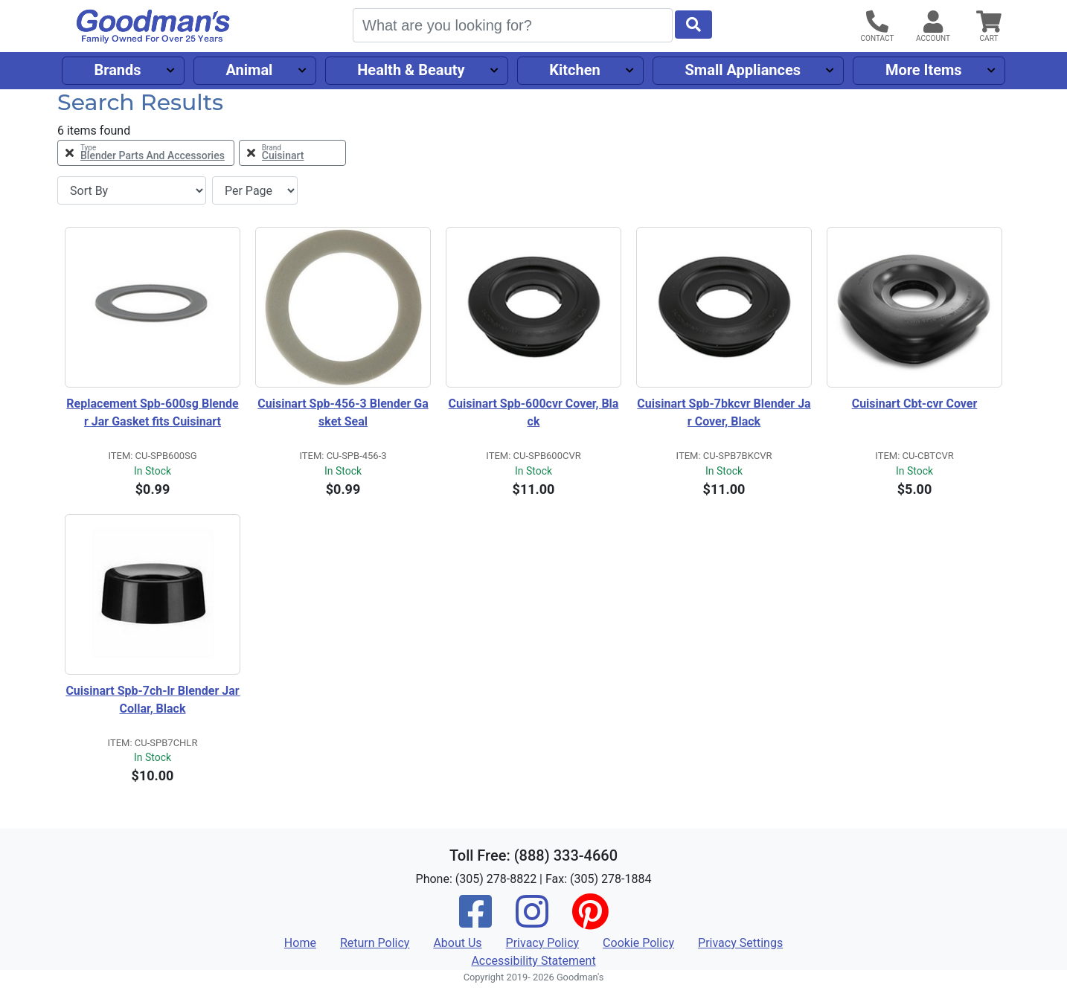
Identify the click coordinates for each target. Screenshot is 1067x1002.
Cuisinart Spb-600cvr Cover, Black (534, 412)
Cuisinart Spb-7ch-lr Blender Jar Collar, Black (152, 700)
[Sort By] (131, 190)
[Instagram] (532, 921)
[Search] (513, 25)
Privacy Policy (543, 943)
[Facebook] (475, 921)
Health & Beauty (410, 70)
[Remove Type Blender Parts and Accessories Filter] (145, 153)
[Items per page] (255, 190)
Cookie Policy (638, 943)
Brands (117, 70)
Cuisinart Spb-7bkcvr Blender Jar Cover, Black (723, 412)
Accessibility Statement (533, 961)
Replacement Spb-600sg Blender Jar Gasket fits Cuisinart (152, 412)
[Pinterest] (590, 921)
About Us (457, 943)
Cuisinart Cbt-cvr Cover (915, 403)
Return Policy (374, 943)
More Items (923, 70)
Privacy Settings (740, 943)
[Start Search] (693, 24)
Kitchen (574, 70)
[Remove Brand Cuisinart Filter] (292, 153)
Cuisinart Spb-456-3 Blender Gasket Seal (342, 412)
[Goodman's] (153, 26)
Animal (248, 70)
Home (300, 943)
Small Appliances (743, 70)
